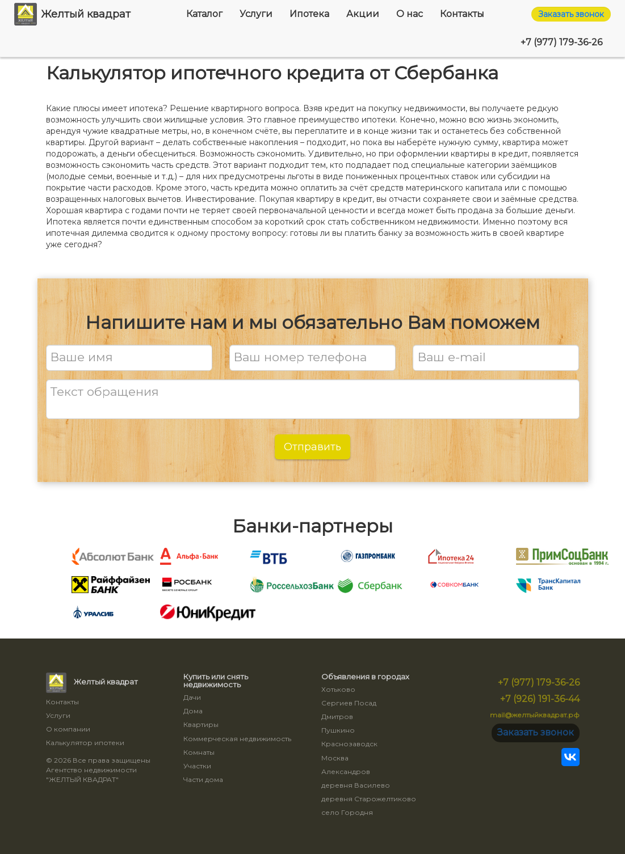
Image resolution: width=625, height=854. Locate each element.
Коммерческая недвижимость (237, 738)
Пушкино (338, 730)
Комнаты (199, 752)
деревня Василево (355, 785)
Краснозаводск (349, 743)
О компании (68, 729)
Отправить (312, 447)
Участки (197, 766)
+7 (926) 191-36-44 (540, 699)
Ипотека (309, 14)
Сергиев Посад (348, 703)
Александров (345, 771)
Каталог (204, 14)
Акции (362, 14)
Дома (193, 711)
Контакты (462, 14)
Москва (335, 758)
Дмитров (337, 716)
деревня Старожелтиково (368, 798)
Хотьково (338, 689)
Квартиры (201, 724)
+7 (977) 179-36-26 (561, 42)
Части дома (203, 779)
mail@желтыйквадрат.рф (535, 715)
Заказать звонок (571, 14)
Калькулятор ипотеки (85, 742)
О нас (409, 14)
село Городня (347, 812)
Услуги (256, 14)
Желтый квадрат (72, 14)
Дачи (192, 697)
